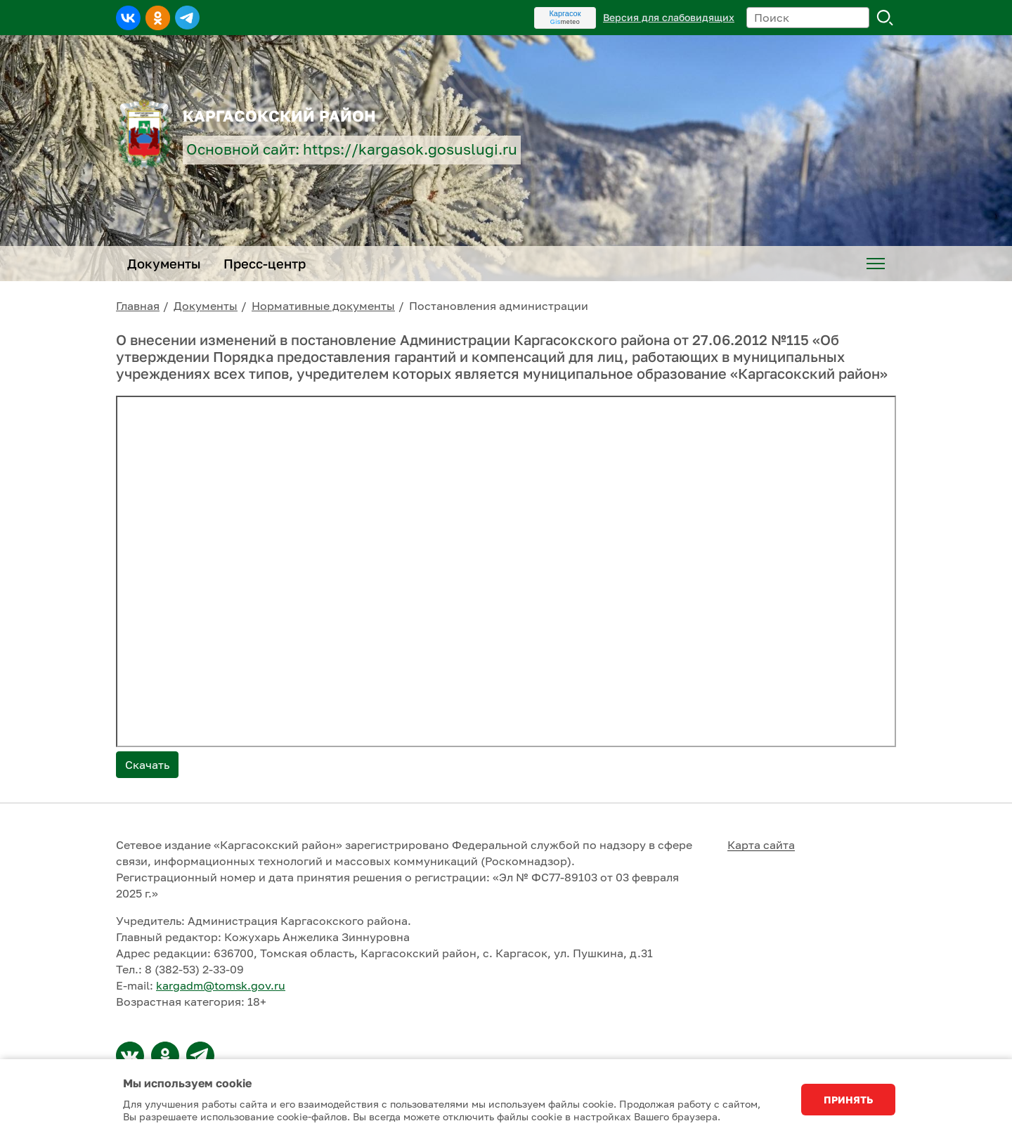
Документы (206, 306)
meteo (565, 21)
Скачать (147, 765)
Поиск (885, 17)
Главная (138, 306)
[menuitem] (875, 263)
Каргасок (564, 13)
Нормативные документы (323, 306)
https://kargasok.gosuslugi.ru (410, 149)
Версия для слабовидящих (668, 17)
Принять (848, 1100)
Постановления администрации (498, 306)
